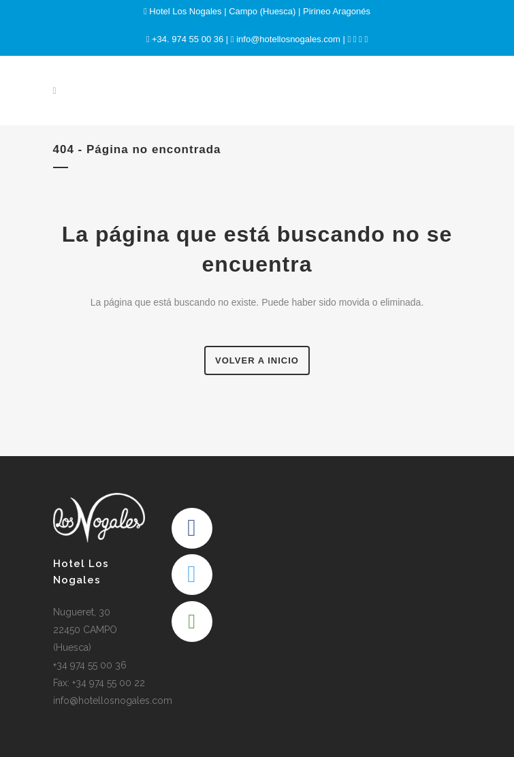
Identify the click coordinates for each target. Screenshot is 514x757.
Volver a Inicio (257, 360)
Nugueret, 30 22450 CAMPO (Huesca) (85, 630)
